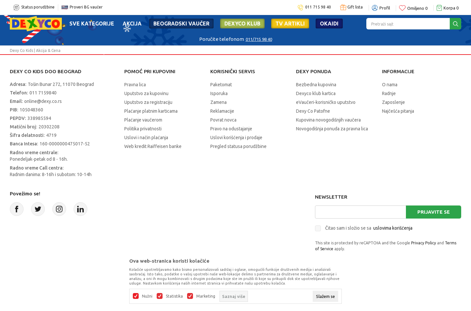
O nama (389, 84)
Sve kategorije (91, 23)
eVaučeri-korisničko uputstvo (326, 102)
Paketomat (221, 84)
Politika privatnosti (143, 128)
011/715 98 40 (259, 39)
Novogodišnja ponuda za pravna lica (332, 128)
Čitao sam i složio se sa (368, 228)
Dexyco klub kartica (316, 93)
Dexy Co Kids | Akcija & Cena (35, 50)
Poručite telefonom (221, 39)
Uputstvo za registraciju (148, 102)
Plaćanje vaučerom (143, 120)
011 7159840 (43, 92)
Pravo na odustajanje (231, 128)
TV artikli (290, 23)
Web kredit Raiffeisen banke (153, 146)
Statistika (174, 296)
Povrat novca (223, 120)
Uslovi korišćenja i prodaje (236, 137)
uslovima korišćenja (392, 228)
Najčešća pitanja (398, 111)
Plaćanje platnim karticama (151, 111)
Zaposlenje (393, 102)
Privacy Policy (423, 243)
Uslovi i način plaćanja (146, 137)
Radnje (389, 93)
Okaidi (329, 23)
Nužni (147, 296)
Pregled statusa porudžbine (238, 146)
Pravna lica (135, 84)
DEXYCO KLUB (242, 23)
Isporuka (219, 93)
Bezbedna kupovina (316, 84)
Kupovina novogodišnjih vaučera (328, 120)
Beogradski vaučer (181, 23)
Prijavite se (433, 212)
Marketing (205, 296)
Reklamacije (222, 111)
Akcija (132, 23)
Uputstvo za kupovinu (146, 93)
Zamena (218, 102)
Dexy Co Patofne (313, 111)
